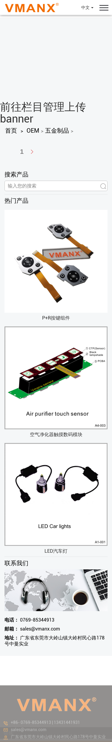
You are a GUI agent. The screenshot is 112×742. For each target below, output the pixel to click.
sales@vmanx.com (32, 629)
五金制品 (57, 130)
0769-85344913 (29, 620)
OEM (33, 130)
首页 (11, 130)
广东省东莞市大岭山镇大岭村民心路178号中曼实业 (54, 641)
